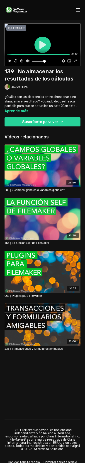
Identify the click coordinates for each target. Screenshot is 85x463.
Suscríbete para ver (43, 122)
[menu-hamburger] (77, 10)
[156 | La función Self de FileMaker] (42, 243)
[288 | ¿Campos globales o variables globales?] (42, 190)
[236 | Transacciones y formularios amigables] (42, 349)
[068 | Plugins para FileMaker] (42, 296)
